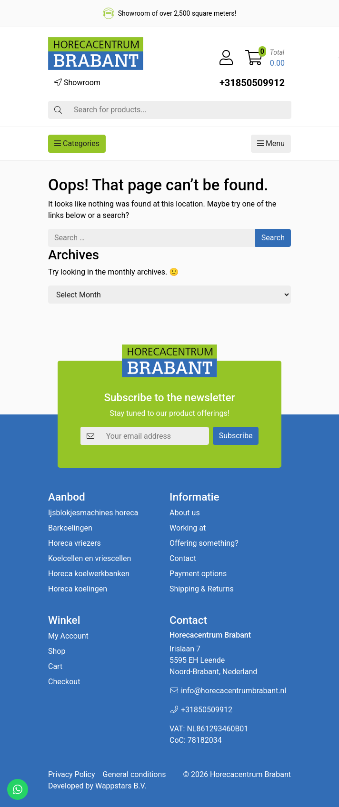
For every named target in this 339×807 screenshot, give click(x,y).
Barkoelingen (70, 527)
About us (185, 512)
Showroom (77, 82)
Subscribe (236, 435)
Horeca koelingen (77, 588)
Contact (183, 558)
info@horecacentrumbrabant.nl (233, 690)
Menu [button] (271, 143)
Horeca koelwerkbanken (89, 573)
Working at (188, 527)
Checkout (64, 681)
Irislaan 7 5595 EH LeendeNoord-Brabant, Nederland (213, 660)
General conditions (134, 774)
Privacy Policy (71, 774)
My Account (68, 635)
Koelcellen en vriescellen (89, 558)
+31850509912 (252, 83)
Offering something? (204, 543)
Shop (56, 651)
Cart (55, 666)
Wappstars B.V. (120, 785)
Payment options (198, 573)
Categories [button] (77, 143)
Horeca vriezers (74, 543)
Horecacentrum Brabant (250, 774)
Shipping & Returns (202, 588)
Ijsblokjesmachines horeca (93, 512)
